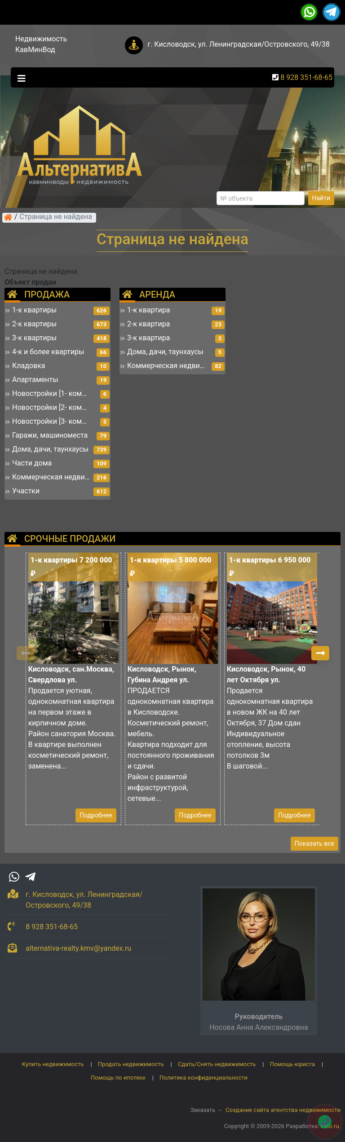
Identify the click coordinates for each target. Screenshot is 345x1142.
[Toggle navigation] (19, 77)
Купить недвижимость (53, 1064)
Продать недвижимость (131, 1064)
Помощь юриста (292, 1064)
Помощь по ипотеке (118, 1077)
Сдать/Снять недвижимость (217, 1064)
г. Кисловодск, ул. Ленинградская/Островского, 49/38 (238, 44)
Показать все (314, 843)
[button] (320, 653)
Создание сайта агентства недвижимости (283, 1110)
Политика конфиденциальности (203, 1077)
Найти (321, 198)
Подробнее (96, 815)
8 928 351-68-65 (306, 77)
